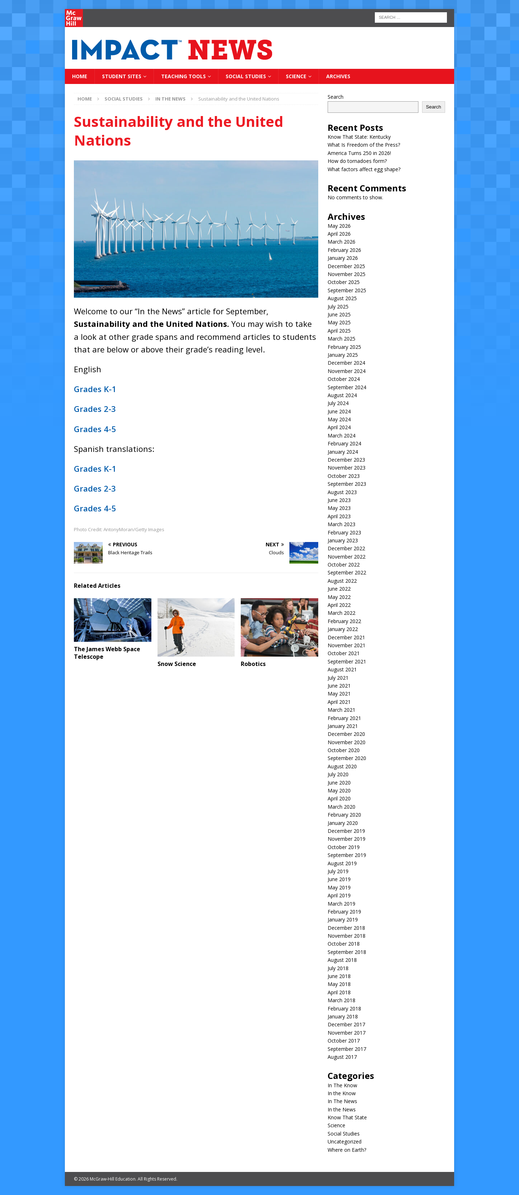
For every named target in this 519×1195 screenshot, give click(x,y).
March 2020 (341, 806)
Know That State (347, 1117)
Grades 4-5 (95, 428)
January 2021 (343, 726)
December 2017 (346, 1024)
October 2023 (344, 475)
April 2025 (339, 330)
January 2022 (343, 629)
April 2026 (339, 233)
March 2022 (341, 612)
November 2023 (346, 467)
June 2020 (339, 782)
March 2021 (341, 709)
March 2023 (341, 524)
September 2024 (347, 387)
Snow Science (177, 664)
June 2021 (339, 685)
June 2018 (339, 976)
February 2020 (344, 814)
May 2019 (339, 887)
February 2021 (344, 718)
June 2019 (339, 879)
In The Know (342, 1085)
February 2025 (344, 346)
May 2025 (339, 322)
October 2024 (344, 379)
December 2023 (346, 459)
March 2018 (341, 1000)
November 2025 (346, 274)
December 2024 (346, 362)
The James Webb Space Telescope (107, 653)
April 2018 (339, 992)
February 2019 (344, 911)
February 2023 (344, 532)
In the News (342, 1109)
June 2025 (339, 314)
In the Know (342, 1093)
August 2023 (342, 492)
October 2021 (344, 653)
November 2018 (346, 935)
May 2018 (339, 984)
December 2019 (346, 830)
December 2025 (346, 266)
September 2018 (347, 952)
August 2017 (342, 1056)
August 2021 (342, 669)
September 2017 (347, 1048)
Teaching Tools (183, 76)
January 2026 (343, 257)
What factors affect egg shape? (364, 169)
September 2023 (347, 483)
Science (296, 76)
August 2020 (342, 766)
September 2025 (347, 290)
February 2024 (344, 443)
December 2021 (346, 637)
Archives (338, 76)
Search (335, 96)
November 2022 (346, 556)
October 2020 (344, 750)
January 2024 (343, 451)
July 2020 (338, 774)
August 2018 (342, 959)
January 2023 (343, 540)
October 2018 (344, 943)
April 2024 (339, 427)
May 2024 (339, 419)
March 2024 (341, 435)
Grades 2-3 (95, 408)
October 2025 (344, 282)
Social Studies (246, 76)
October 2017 (344, 1040)
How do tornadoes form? (357, 160)
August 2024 (342, 395)
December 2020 (346, 733)
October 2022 (344, 564)
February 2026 (344, 249)
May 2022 (339, 597)
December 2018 (346, 927)
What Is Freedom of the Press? (364, 144)
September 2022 (347, 572)
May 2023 (339, 508)
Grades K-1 (95, 388)
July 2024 (338, 403)
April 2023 (339, 516)
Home (79, 76)
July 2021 (338, 677)
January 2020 (343, 822)
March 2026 (341, 241)
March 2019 (341, 903)
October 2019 (344, 847)
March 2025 (341, 338)
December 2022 (346, 548)
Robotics (253, 664)
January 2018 (343, 1016)
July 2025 (338, 306)
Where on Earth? (347, 1149)
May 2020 (339, 790)
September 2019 (347, 855)
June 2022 (339, 588)
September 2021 (347, 661)
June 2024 (339, 411)
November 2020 (346, 742)
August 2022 (342, 580)
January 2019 (343, 919)
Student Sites (121, 76)
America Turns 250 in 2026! (359, 153)
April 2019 (339, 895)
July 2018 (338, 968)
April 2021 (339, 701)
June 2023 (339, 500)
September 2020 (347, 758)
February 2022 (344, 621)
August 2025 (342, 298)
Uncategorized (344, 1141)
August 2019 (342, 863)
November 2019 (346, 838)
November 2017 (346, 1032)
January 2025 (343, 354)
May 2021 (339, 693)
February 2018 (344, 1008)
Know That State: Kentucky (359, 136)
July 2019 (338, 871)
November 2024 (346, 371)
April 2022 (339, 604)
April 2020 (339, 798)
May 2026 (339, 225)
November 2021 (346, 645)
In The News (342, 1101)
